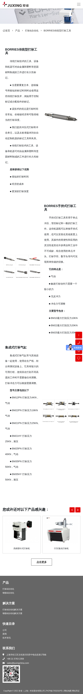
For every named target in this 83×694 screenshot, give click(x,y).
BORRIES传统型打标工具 (57, 30)
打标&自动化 (32, 30)
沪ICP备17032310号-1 (54, 691)
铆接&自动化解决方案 (12, 613)
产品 (17, 30)
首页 (6, 30)
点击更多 (41, 562)
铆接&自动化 (8, 593)
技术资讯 (7, 638)
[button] (72, 509)
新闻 (5, 634)
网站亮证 (76, 691)
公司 (5, 630)
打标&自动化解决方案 (12, 609)
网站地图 (68, 691)
